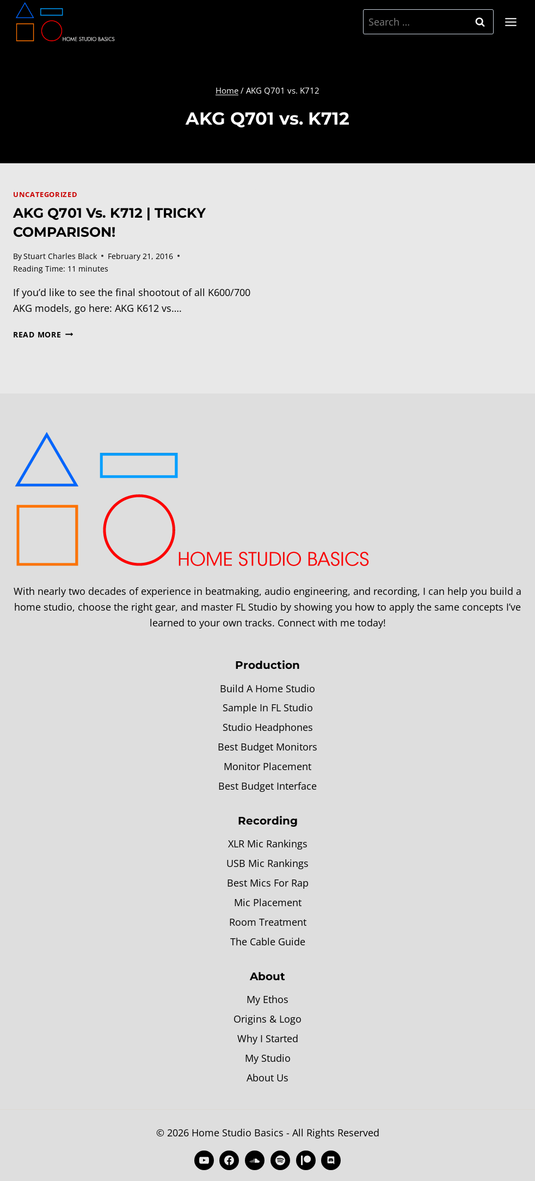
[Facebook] (229, 1160)
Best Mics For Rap (268, 882)
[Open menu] (510, 22)
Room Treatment (267, 921)
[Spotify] (280, 1160)
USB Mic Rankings (267, 863)
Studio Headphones (268, 727)
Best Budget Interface (267, 785)
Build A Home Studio (267, 688)
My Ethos (267, 999)
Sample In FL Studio (268, 707)
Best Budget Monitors (267, 746)
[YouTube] (204, 1160)
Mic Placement (268, 902)
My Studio (268, 1058)
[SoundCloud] (255, 1160)
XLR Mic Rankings (268, 843)
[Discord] (331, 1160)
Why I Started (267, 1038)
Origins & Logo (267, 1018)
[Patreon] (306, 1160)
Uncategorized (45, 194)
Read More (43, 334)
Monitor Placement (267, 766)
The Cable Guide (267, 941)
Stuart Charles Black (60, 256)
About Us (267, 1077)
